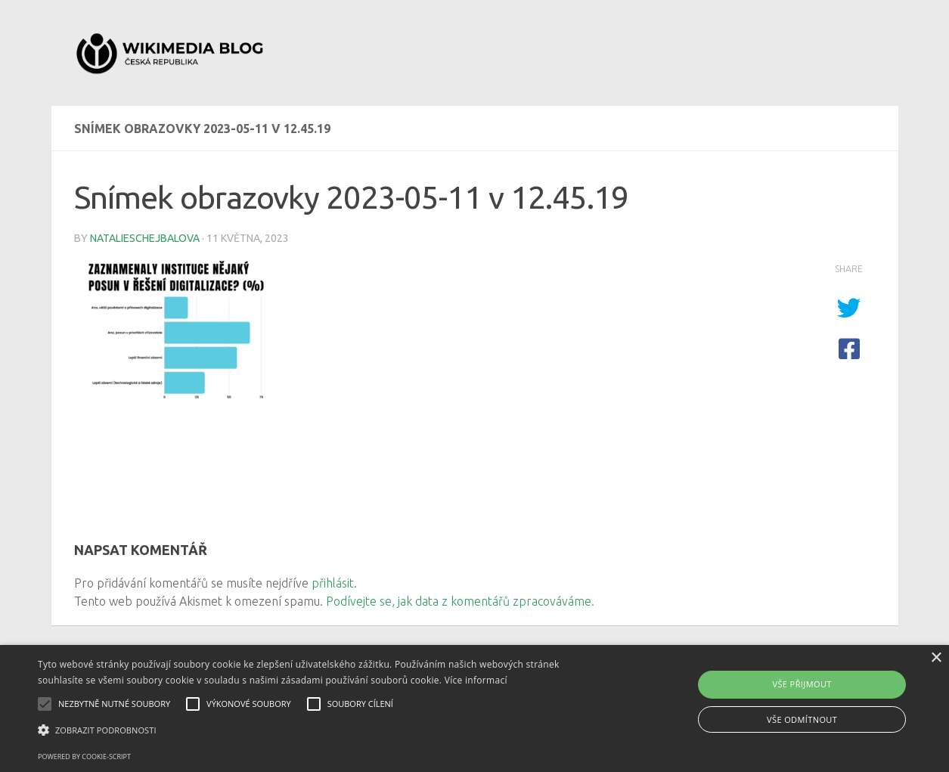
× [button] (935, 658)
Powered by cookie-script (84, 756)
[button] (322, 730)
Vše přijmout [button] (801, 684)
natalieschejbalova (145, 238)
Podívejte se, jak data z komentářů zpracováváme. (460, 601)
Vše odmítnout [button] (802, 719)
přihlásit (333, 583)
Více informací (476, 680)
